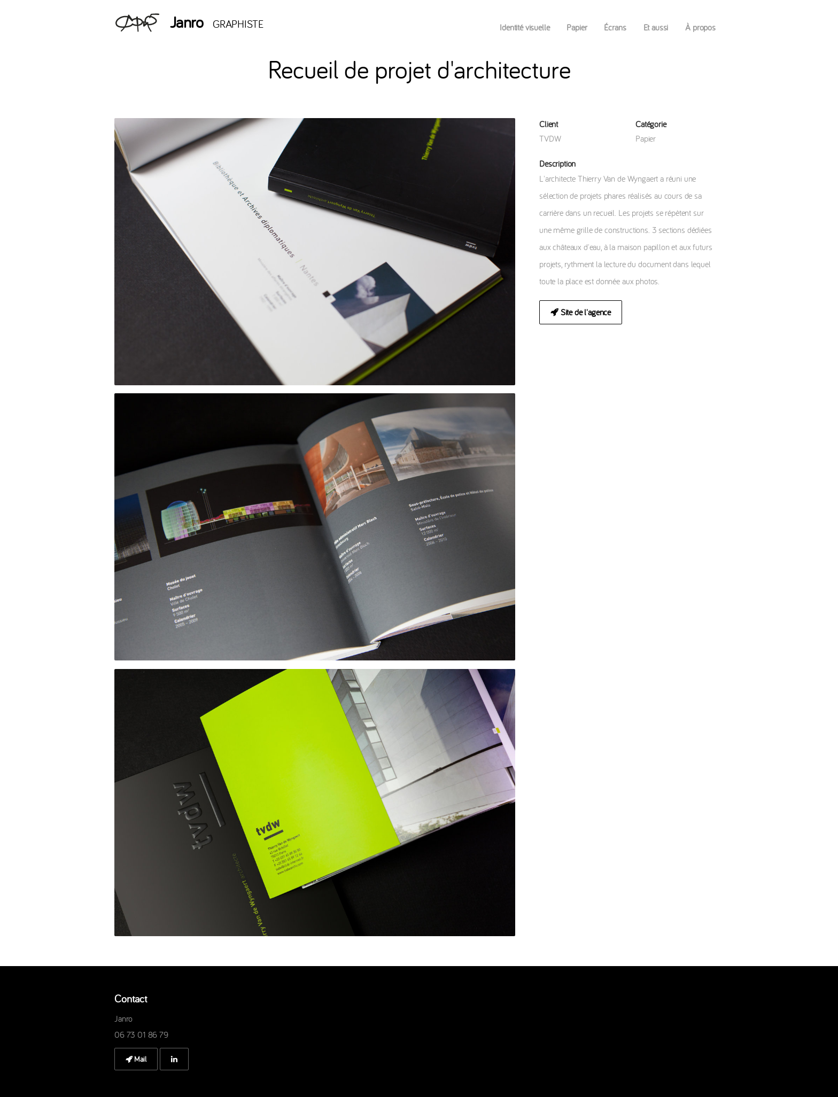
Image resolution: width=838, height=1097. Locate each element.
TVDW (550, 138)
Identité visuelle (524, 27)
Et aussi (656, 27)
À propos (700, 27)
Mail (136, 1059)
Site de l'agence (580, 312)
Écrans (615, 27)
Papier (577, 27)
